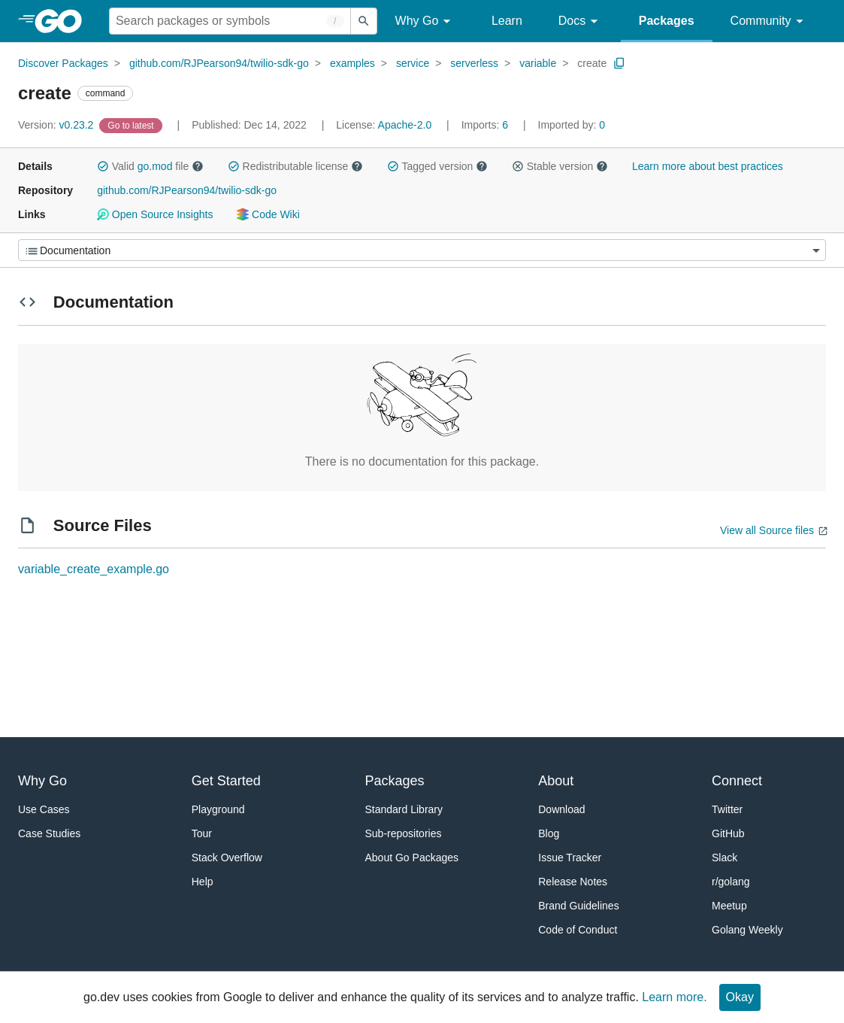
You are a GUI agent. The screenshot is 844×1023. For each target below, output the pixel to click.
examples (352, 63)
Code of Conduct (577, 930)
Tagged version (437, 166)
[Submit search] (363, 21)
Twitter (727, 809)
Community (769, 21)
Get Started (226, 780)
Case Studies (49, 833)
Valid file (150, 166)
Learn (507, 20)
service (412, 63)
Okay (740, 997)
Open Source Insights (155, 214)
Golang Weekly (747, 930)
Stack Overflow (227, 857)
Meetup (729, 906)
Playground (218, 809)
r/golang (731, 882)
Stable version (560, 166)
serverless (474, 63)
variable (537, 63)
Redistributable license (295, 166)
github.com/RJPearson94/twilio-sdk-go (219, 63)
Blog (548, 833)
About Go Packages (412, 857)
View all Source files (767, 530)
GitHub (728, 833)
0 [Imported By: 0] (572, 125)
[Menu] (422, 250)
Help (202, 882)
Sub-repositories (403, 833)
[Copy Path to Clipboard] (619, 63)
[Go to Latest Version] (132, 125)
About (555, 780)
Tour (202, 833)
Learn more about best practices (707, 166)
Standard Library (404, 809)
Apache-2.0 (405, 125)
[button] (103, 166)
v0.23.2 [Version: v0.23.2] (57, 125)
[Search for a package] (230, 21)
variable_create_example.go (93, 569)
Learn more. (674, 997)
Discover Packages (63, 63)
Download (561, 809)
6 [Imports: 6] (486, 125)
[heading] (63, 21)
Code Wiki (268, 214)
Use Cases (43, 809)
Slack (724, 857)
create (592, 63)
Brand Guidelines (578, 906)
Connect (737, 780)
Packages (666, 20)
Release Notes (572, 882)
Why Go (425, 21)
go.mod (155, 166)
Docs (580, 21)
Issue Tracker (569, 857)
